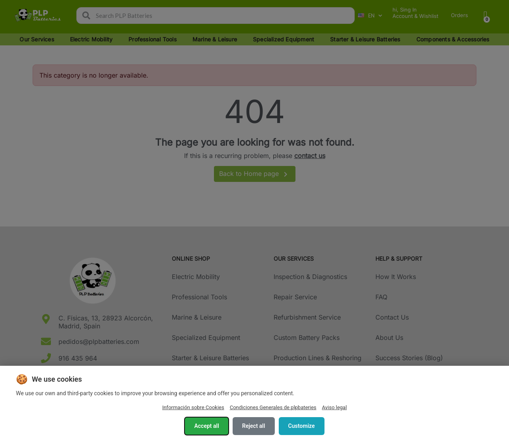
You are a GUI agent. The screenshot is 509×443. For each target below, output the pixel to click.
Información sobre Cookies (193, 407)
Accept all (206, 426)
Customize (301, 426)
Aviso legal (334, 407)
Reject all (253, 426)
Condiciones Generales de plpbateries (273, 407)
